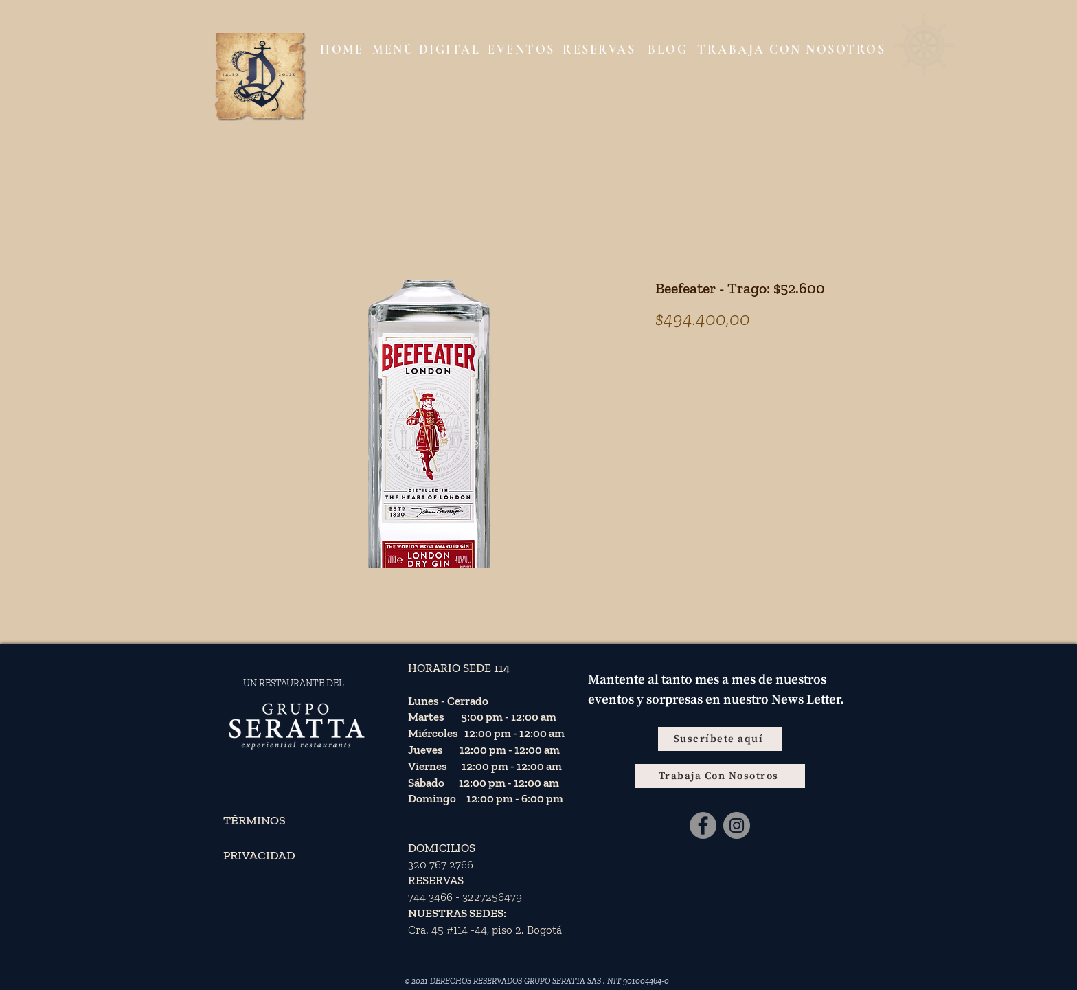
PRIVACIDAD (259, 855)
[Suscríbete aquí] (720, 739)
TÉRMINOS (254, 820)
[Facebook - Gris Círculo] (703, 825)
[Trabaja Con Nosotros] (720, 776)
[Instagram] (736, 825)
